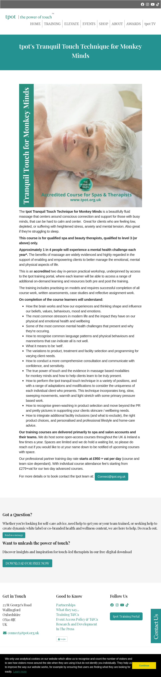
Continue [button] (144, 665)
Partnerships (65, 605)
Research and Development (76, 624)
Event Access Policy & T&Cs (77, 619)
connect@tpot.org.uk (21, 632)
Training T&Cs (67, 614)
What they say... (67, 609)
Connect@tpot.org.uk (111, 476)
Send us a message (14, 535)
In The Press (65, 628)
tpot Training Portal (126, 616)
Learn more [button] (19, 671)
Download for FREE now (27, 563)
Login (61, 639)
